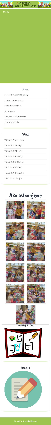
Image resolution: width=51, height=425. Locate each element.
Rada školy (9, 111)
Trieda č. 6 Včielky (34, 54)
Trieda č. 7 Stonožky (17, 70)
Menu (6, 12)
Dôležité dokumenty (14, 100)
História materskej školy (16, 95)
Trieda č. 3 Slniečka (17, 39)
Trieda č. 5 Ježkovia (17, 54)
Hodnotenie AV (11, 122)
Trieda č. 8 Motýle (34, 70)
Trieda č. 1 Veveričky (17, 23)
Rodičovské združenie (15, 117)
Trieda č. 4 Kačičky (34, 39)
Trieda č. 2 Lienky (34, 23)
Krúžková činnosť (12, 106)
